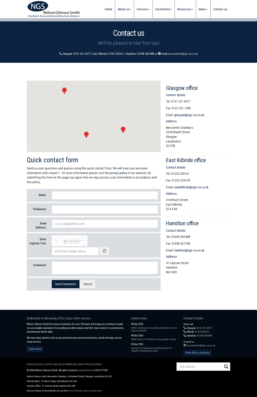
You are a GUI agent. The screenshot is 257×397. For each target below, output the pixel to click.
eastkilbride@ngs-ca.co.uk (191, 187)
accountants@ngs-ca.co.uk (183, 53)
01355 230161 (202, 331)
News (203, 9)
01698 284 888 (204, 335)
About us (124, 9)
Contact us (220, 9)
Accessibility (65, 364)
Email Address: (41, 225)
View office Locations (197, 352)
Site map (52, 364)
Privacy (90, 364)
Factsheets (163, 9)
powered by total (93, 370)
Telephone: (39, 209)
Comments (39, 265)
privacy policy (118, 173)
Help (98, 364)
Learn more (35, 349)
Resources (185, 9)
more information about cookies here (85, 390)
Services (143, 9)
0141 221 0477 (204, 328)
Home (108, 9)
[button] (64, 91)
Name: (42, 195)
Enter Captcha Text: (37, 241)
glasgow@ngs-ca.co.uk (189, 115)
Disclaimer (79, 364)
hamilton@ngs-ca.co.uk (189, 250)
